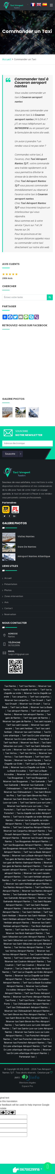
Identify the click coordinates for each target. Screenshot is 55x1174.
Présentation (10, 584)
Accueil (6, 59)
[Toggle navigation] (51, 6)
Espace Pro (27, 1086)
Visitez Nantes (26, 536)
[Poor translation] (10, 1112)
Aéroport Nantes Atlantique (34, 556)
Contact (8, 608)
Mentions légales (27, 1083)
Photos (8, 590)
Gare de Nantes (27, 546)
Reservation (10, 614)
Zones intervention (13, 596)
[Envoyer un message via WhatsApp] (47, 1166)
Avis (6, 602)
